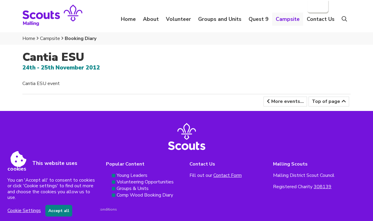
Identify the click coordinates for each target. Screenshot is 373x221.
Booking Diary (80, 38)
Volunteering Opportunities (145, 182)
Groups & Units (133, 188)
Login (317, 6)
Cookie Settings (24, 210)
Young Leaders (132, 175)
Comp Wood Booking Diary (145, 195)
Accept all (58, 211)
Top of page (326, 101)
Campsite (50, 38)
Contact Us (321, 19)
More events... (287, 101)
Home (128, 19)
